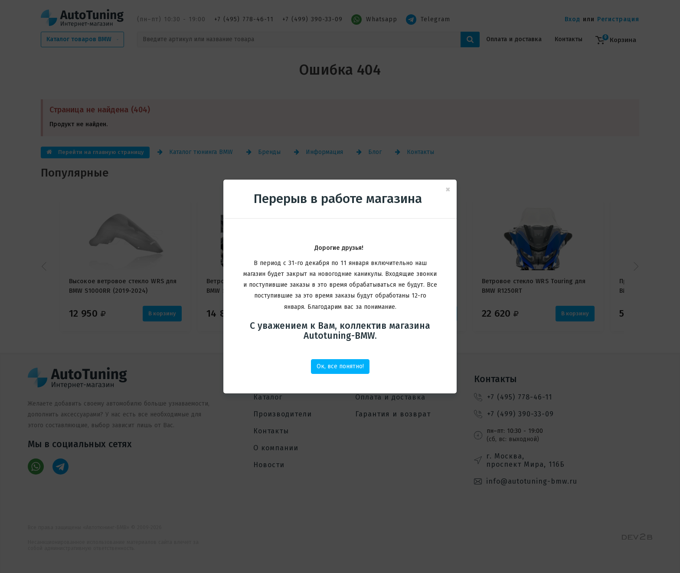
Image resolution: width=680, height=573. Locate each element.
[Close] (447, 189)
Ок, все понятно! (340, 366)
